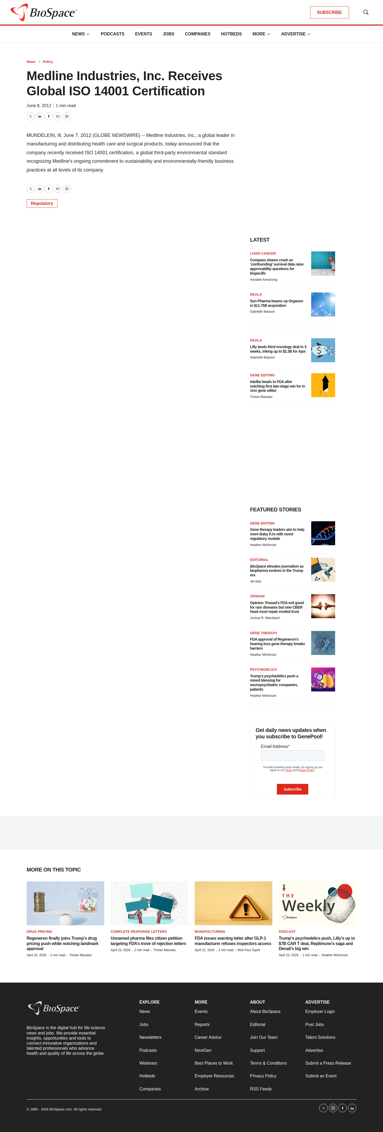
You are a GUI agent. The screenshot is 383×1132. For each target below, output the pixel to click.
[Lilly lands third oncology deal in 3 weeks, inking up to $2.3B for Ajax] (323, 350)
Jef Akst (255, 581)
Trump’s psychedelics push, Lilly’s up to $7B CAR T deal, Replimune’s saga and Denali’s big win (317, 943)
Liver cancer (263, 253)
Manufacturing (210, 932)
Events (143, 34)
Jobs (168, 34)
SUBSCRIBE (329, 12)
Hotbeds (231, 34)
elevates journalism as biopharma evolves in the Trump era (277, 570)
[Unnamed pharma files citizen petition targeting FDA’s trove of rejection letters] (149, 903)
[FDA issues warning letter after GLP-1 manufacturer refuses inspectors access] (233, 903)
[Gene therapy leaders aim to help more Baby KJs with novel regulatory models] (323, 533)
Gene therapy (263, 633)
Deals (256, 294)
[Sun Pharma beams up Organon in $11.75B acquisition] (323, 304)
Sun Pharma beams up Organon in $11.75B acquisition (276, 303)
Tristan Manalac (261, 397)
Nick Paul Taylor (249, 950)
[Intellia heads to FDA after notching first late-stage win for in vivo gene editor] (323, 385)
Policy (48, 62)
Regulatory (42, 203)
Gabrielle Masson (262, 311)
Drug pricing (39, 932)
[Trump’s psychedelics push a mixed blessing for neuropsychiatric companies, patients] (323, 679)
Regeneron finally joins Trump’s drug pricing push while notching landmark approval (62, 943)
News (78, 34)
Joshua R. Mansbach (265, 618)
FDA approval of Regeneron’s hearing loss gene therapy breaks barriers (277, 643)
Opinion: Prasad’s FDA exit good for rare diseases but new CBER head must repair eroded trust (277, 607)
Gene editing (262, 375)
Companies (197, 34)
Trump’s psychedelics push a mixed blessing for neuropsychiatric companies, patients (274, 682)
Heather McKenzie (263, 545)
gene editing (262, 523)
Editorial (259, 560)
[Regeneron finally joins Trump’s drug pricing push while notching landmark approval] (65, 903)
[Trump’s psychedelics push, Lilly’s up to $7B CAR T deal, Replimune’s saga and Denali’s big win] (317, 903)
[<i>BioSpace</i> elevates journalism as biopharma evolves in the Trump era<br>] (323, 570)
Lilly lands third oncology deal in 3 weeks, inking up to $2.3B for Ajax (278, 349)
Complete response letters (139, 932)
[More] (88, 34)
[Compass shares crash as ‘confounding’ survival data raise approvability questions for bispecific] (323, 263)
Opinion (257, 596)
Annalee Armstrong (263, 280)
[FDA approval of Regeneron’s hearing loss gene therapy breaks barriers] (323, 643)
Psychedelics (263, 669)
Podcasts (112, 34)
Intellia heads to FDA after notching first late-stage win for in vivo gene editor (277, 386)
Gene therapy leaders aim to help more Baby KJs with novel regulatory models (277, 534)
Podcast (287, 932)
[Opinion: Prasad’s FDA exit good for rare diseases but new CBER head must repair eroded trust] (323, 606)
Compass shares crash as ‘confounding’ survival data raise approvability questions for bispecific (276, 266)
